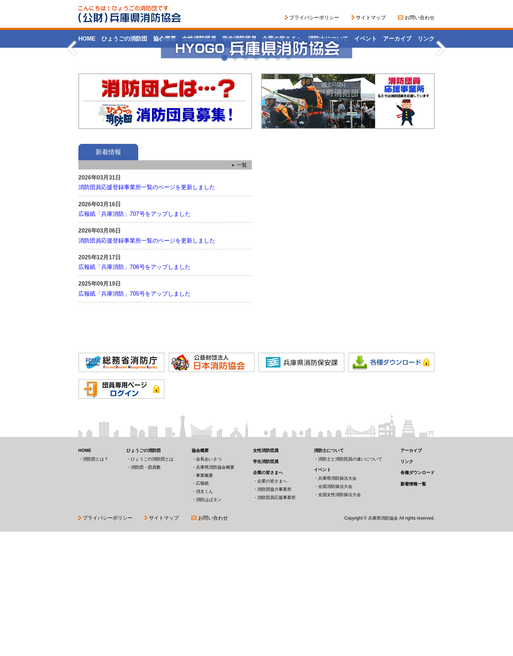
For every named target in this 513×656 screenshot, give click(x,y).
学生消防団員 (239, 39)
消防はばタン (209, 623)
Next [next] (441, 110)
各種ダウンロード (417, 596)
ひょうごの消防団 (124, 39)
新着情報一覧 (413, 608)
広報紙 (202, 607)
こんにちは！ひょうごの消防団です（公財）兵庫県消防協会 (129, 13)
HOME (86, 39)
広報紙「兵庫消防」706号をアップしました (134, 391)
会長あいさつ (209, 583)
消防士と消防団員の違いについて (350, 583)
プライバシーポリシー (314, 17)
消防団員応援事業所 (276, 621)
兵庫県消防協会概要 (215, 591)
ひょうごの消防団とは (152, 583)
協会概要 (164, 39)
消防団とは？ (95, 583)
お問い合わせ (420, 17)
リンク (426, 39)
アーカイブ (397, 39)
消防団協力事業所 (274, 613)
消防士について (328, 39)
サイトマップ (371, 17)
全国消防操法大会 (335, 610)
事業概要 (204, 599)
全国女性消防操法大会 (339, 618)
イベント (365, 39)
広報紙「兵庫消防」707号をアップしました (134, 338)
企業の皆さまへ (282, 39)
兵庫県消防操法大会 (337, 602)
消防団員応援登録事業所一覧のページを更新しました (146, 311)
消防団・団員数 (146, 591)
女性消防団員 (199, 39)
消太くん (204, 615)
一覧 (242, 289)
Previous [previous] (72, 110)
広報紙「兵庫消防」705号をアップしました (134, 418)
